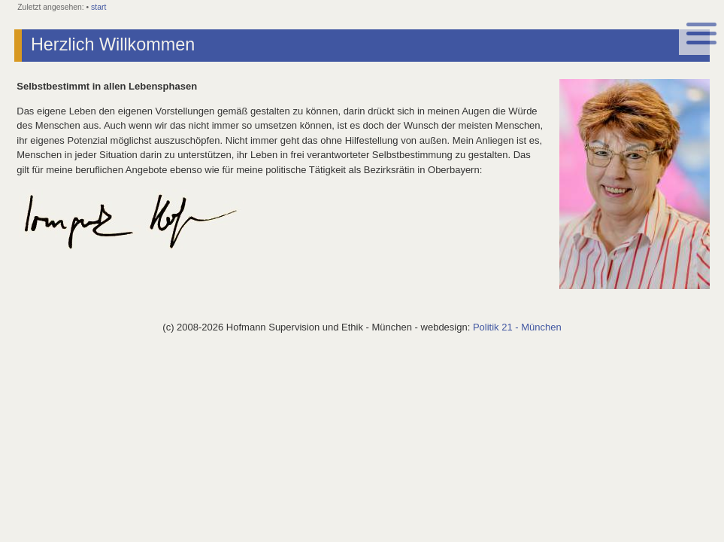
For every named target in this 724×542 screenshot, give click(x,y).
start (98, 7)
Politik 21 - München (517, 327)
